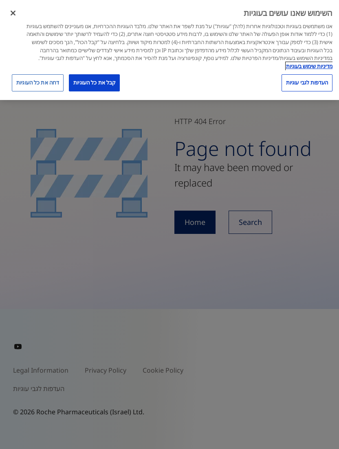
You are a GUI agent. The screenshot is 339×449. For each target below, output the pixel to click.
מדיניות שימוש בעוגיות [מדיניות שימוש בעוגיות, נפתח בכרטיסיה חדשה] (309, 66)
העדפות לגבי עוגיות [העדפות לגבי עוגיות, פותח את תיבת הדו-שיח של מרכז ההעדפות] (307, 82)
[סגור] (13, 13)
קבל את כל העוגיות (94, 82)
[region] (169, 50)
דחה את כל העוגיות (37, 82)
